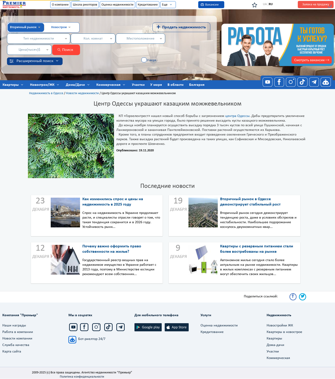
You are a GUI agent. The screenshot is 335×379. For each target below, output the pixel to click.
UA (265, 4)
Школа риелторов (85, 5)
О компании (60, 5)
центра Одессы (237, 116)
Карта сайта (11, 351)
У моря (151, 60)
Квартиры (274, 338)
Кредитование (148, 5)
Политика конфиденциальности (82, 377)
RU (271, 4)
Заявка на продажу (315, 4)
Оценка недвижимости (117, 5)
